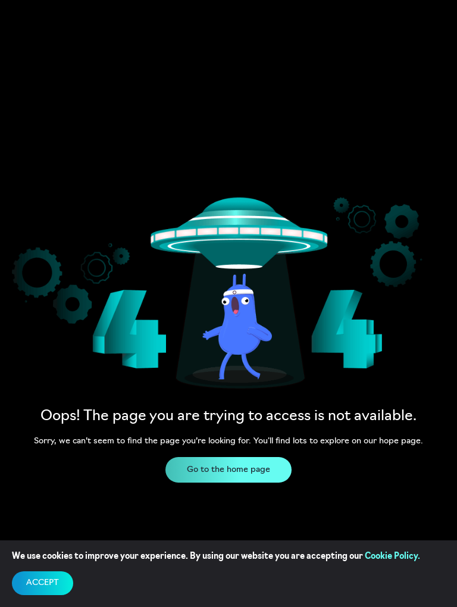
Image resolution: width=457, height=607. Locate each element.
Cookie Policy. (392, 556)
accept (42, 582)
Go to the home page (228, 469)
